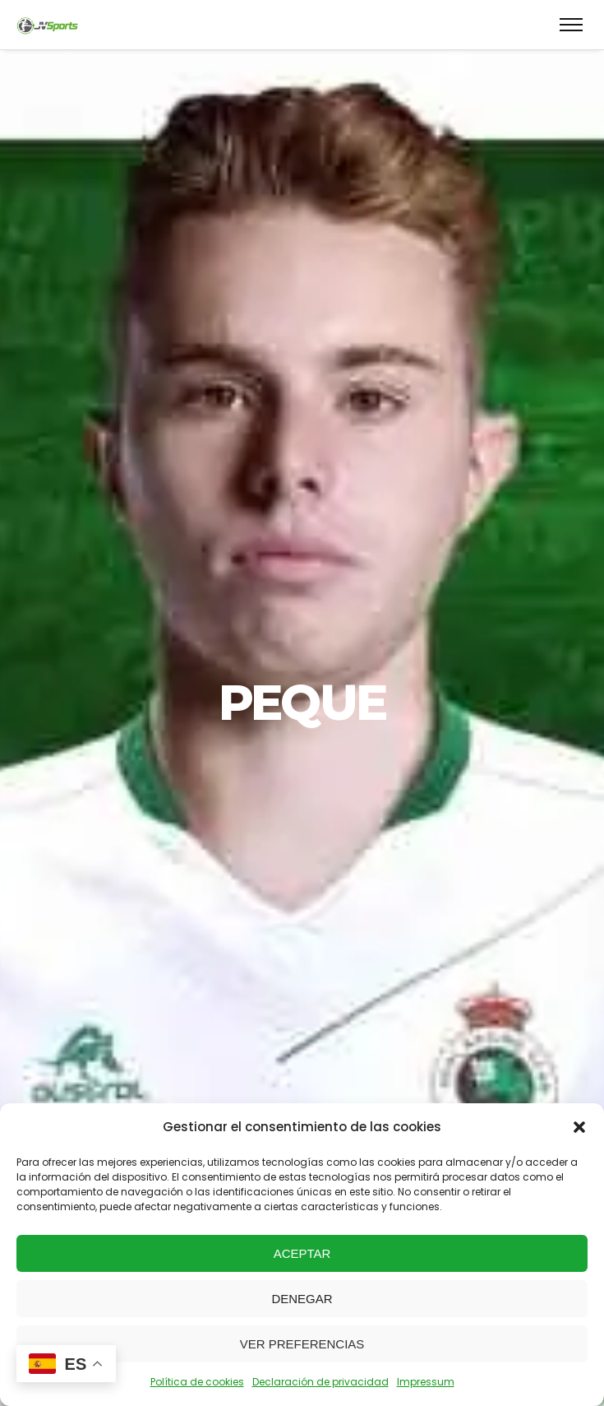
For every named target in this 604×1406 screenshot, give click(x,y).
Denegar (301, 1299)
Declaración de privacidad (320, 1382)
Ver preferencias (302, 1344)
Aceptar (302, 1253)
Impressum (425, 1382)
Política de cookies (197, 1382)
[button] (579, 1127)
